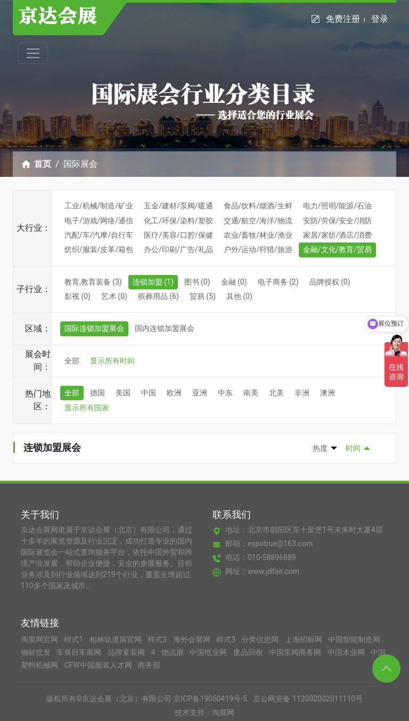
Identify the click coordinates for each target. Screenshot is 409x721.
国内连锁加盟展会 (164, 328)
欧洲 (174, 392)
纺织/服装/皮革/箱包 (98, 249)
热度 (320, 448)
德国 (97, 392)
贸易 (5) (203, 296)
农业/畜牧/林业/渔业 (258, 235)
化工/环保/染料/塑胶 (178, 220)
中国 (148, 392)
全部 (71, 361)
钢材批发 (36, 652)
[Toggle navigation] (33, 53)
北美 (276, 392)
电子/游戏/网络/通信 (98, 220)
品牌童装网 (127, 652)
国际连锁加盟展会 (94, 328)
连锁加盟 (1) (153, 282)
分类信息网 (260, 639)
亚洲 (199, 392)
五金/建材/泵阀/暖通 (178, 205)
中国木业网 (347, 652)
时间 (353, 448)
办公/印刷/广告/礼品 (178, 249)
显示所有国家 (86, 407)
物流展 (173, 652)
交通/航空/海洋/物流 (258, 220)
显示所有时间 (112, 361)
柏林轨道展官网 (116, 639)
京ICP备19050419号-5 (210, 698)
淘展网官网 (40, 639)
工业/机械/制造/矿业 (98, 205)
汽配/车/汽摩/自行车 (98, 235)
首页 (42, 164)
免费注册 (345, 19)
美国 (123, 392)
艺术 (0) (114, 296)
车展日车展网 (79, 652)
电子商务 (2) (278, 282)
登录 (379, 19)
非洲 (302, 392)
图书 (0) (197, 282)
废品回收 (249, 652)
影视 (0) (77, 296)
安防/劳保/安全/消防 (337, 220)
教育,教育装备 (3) (93, 282)
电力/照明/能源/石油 (337, 205)
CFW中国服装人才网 (99, 665)
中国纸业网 (209, 652)
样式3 (158, 639)
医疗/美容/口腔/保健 (178, 235)
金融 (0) (234, 282)
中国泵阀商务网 (296, 652)
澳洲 (327, 392)
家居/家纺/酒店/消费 (337, 235)
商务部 (149, 665)
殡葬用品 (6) (158, 296)
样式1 (74, 639)
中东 (225, 392)
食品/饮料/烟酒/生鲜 (258, 205)
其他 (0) (239, 296)
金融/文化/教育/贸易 (337, 249)
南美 (250, 392)
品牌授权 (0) (329, 282)
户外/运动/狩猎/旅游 (258, 249)
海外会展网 (192, 639)
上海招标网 (304, 639)
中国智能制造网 (354, 639)
